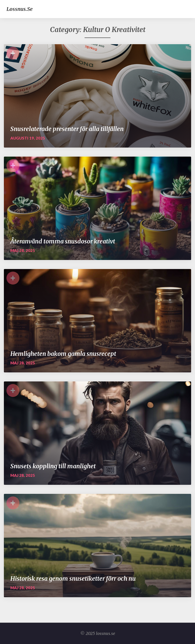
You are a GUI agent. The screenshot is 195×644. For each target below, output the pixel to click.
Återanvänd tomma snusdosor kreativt (62, 241)
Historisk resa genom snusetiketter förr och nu (73, 578)
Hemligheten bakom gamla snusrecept (63, 353)
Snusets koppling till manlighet (53, 466)
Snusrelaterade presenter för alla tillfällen (67, 129)
